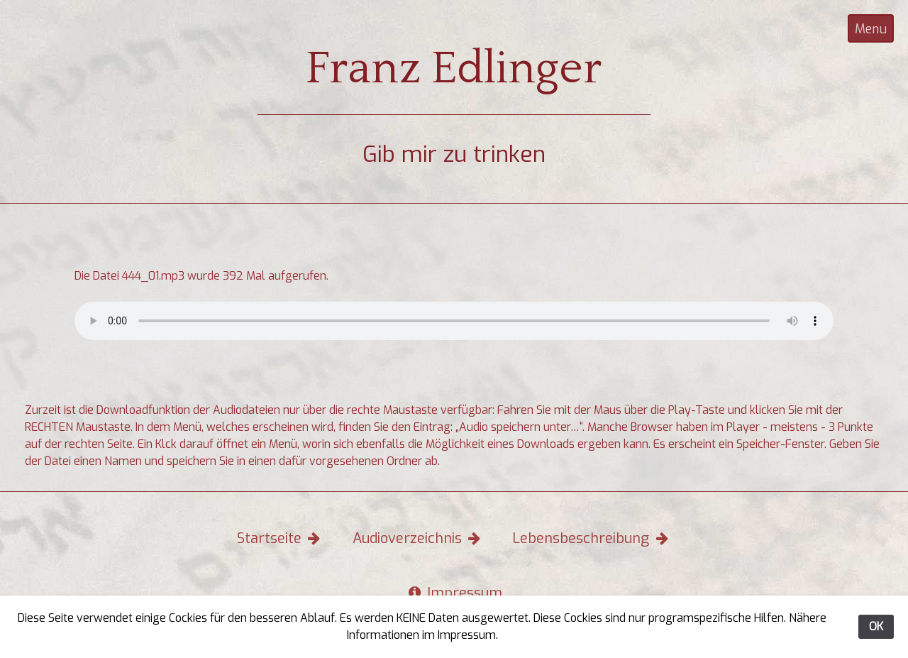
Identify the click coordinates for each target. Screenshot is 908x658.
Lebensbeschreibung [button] (591, 538)
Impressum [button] (454, 593)
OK (876, 626)
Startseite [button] (280, 538)
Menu (871, 29)
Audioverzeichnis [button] (418, 538)
